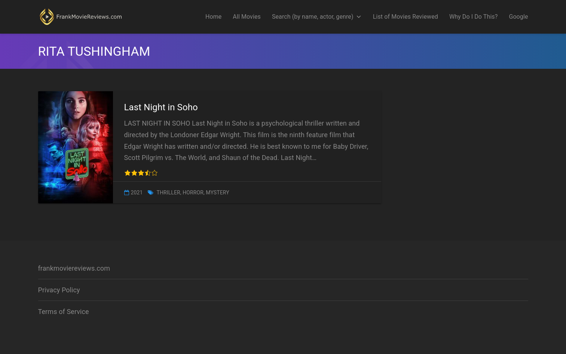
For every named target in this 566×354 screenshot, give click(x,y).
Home (213, 16)
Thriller (168, 193)
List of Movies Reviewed (405, 16)
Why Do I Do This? (473, 16)
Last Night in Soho (161, 107)
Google (518, 16)
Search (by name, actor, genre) (317, 16)
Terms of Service (63, 311)
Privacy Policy (59, 290)
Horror (193, 193)
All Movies (247, 16)
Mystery (217, 193)
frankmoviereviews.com (74, 268)
